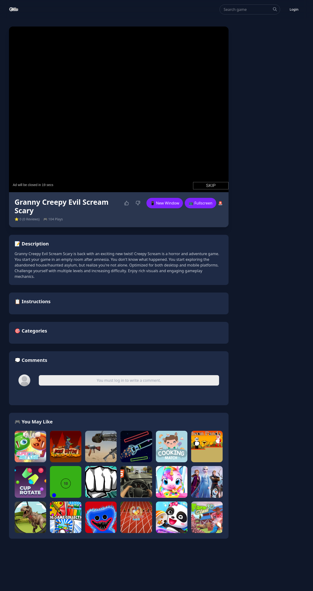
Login (294, 9)
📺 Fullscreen (200, 203)
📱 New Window (164, 203)
